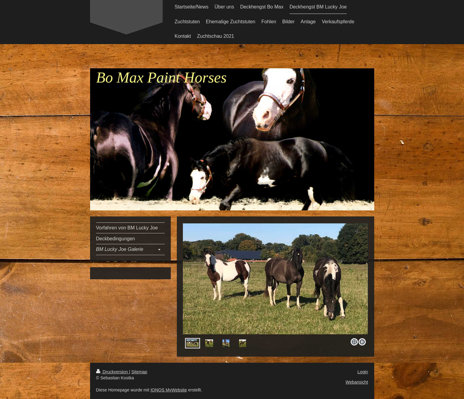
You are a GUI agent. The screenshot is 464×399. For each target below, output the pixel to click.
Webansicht (357, 382)
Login (363, 371)
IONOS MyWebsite (169, 390)
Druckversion (112, 371)
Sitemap (139, 371)
